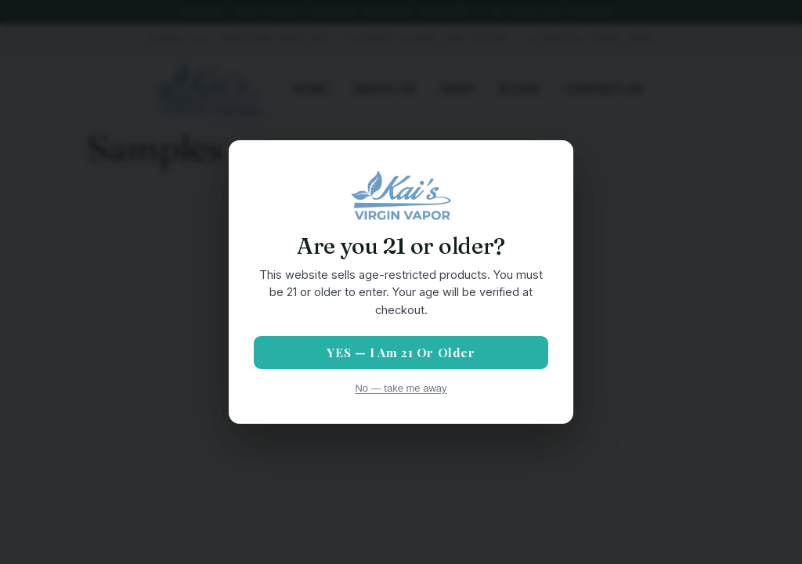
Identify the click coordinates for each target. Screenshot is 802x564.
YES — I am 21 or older (401, 352)
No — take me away (400, 388)
